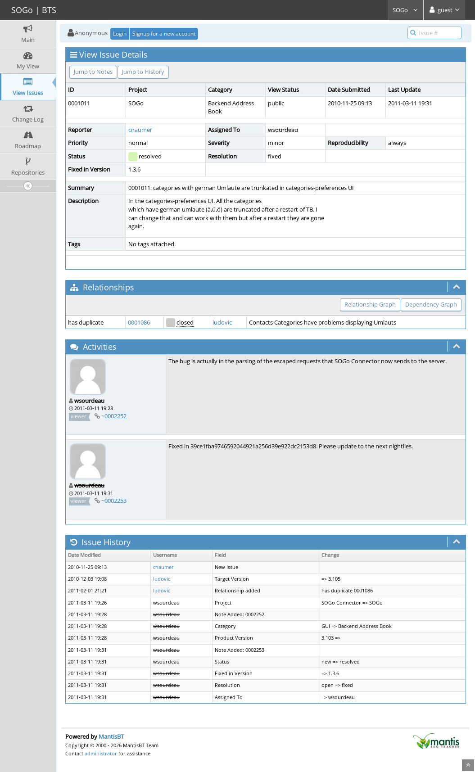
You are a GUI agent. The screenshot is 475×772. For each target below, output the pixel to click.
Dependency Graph (431, 304)
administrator (101, 753)
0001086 (139, 322)
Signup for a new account (163, 33)
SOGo (405, 10)
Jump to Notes (93, 72)
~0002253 (114, 501)
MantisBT (111, 736)
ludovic (222, 322)
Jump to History (143, 72)
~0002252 (114, 416)
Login (120, 33)
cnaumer (140, 130)
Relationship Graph (370, 304)
